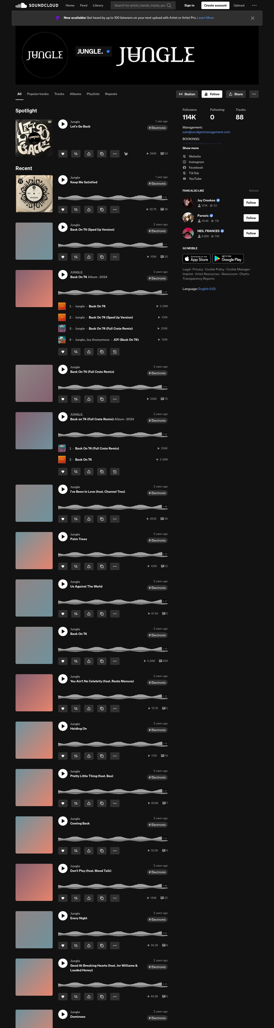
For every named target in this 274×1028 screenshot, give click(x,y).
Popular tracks (38, 93)
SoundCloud (37, 5)
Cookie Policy (214, 269)
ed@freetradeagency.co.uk (202, 143)
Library (98, 5)
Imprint (188, 273)
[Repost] (76, 154)
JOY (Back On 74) (126, 339)
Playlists (93, 93)
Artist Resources (207, 273)
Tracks (59, 93)
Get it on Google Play (228, 258)
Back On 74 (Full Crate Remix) (111, 328)
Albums (75, 93)
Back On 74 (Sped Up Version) (111, 317)
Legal (186, 269)
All (19, 93)
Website (192, 156)
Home (70, 5)
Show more (191, 148)
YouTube (192, 178)
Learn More (205, 17)
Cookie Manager (238, 269)
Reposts (111, 93)
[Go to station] (187, 94)
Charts (244, 273)
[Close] (252, 18)
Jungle (80, 306)
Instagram (193, 161)
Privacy (198, 269)
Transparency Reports (199, 278)
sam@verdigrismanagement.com (206, 132)
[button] (254, 5)
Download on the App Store (196, 258)
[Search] (143, 5)
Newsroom (229, 273)
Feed (83, 5)
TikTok (191, 173)
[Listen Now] (126, 154)
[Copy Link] (101, 154)
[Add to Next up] (114, 351)
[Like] (63, 154)
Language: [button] (199, 288)
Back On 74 (97, 306)
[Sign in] (189, 5)
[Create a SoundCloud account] (215, 5)
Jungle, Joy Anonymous (92, 339)
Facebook (193, 167)
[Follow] (212, 94)
